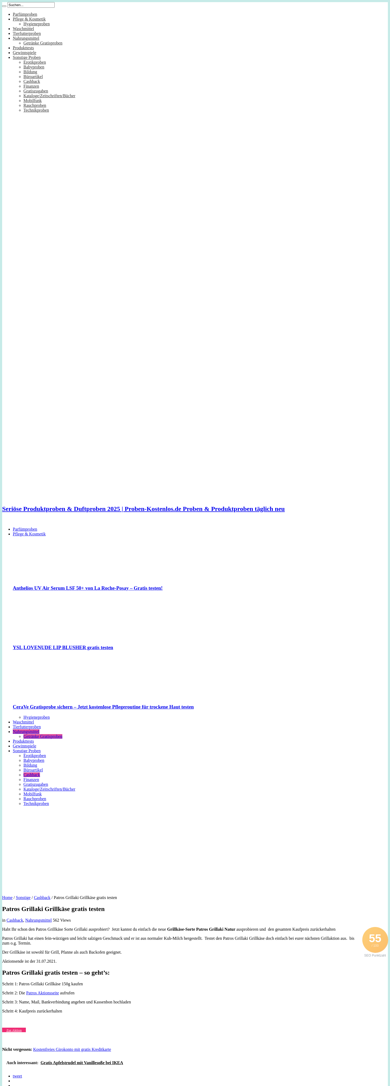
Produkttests (23, 48)
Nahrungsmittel (26, 38)
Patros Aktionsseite (42, 993)
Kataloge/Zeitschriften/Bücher (49, 95)
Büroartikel (33, 76)
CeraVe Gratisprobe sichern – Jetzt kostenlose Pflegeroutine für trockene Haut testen (103, 707)
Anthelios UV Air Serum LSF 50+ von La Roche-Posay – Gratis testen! (88, 588)
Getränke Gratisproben (42, 43)
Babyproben (33, 67)
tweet (17, 1076)
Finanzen (31, 86)
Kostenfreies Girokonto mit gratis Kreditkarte (72, 1049)
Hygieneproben (36, 24)
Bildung (30, 72)
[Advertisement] (195, 848)
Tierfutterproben (27, 33)
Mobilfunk (32, 100)
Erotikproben (34, 62)
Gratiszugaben (35, 91)
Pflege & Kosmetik (29, 19)
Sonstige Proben (26, 57)
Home (7, 897)
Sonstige (23, 897)
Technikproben (36, 110)
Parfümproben (25, 14)
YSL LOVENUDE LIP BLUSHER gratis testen (63, 647)
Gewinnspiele (24, 52)
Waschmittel (23, 28)
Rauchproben (34, 105)
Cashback (31, 81)
